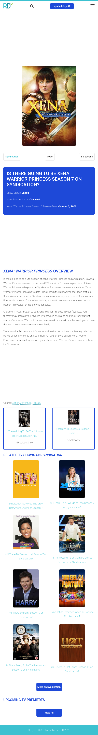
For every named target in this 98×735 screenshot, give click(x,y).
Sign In (57, 6)
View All (49, 712)
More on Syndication (49, 686)
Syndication (12, 156)
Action (15, 402)
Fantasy (37, 402)
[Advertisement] (49, 36)
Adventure (25, 402)
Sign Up (66, 6)
